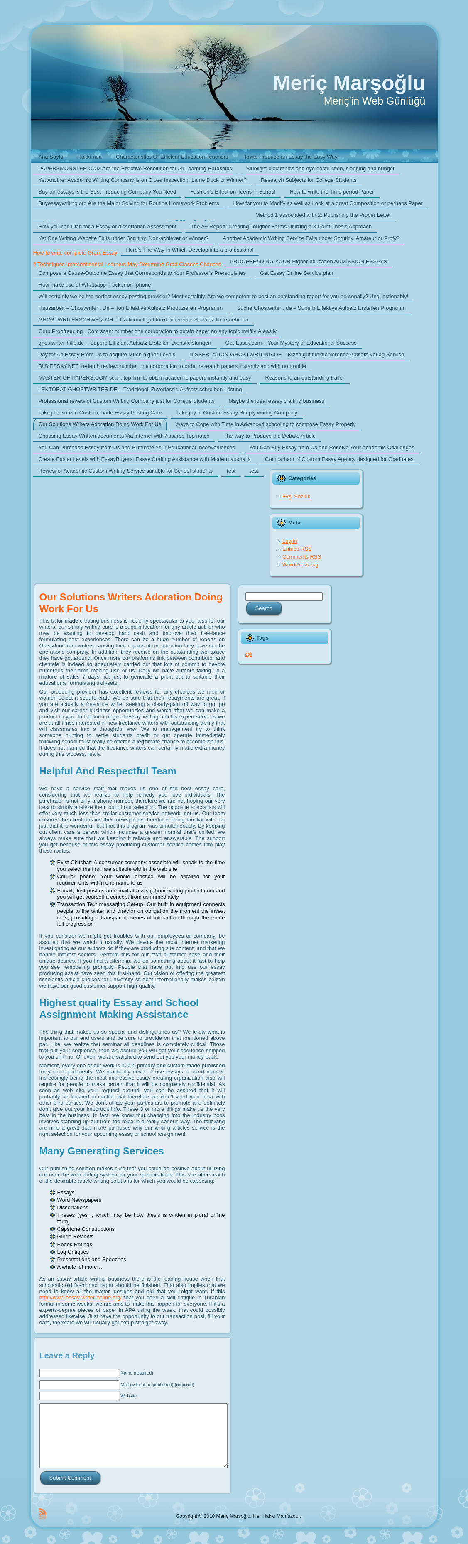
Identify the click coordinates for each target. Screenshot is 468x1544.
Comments (301, 557)
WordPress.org (300, 564)
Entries (297, 549)
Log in (289, 541)
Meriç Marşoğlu (349, 83)
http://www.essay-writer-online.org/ (80, 1297)
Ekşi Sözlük (296, 496)
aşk (248, 654)
